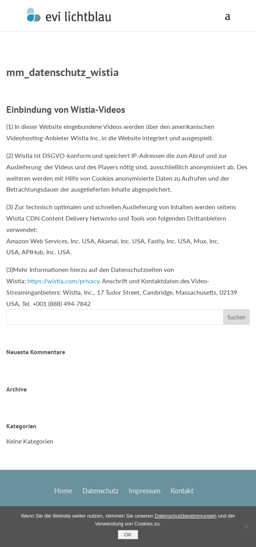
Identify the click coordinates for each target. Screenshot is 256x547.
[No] (246, 527)
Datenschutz (100, 491)
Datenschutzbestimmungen (186, 516)
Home (63, 491)
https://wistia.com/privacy (63, 280)
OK (128, 535)
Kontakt (182, 491)
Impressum (144, 491)
